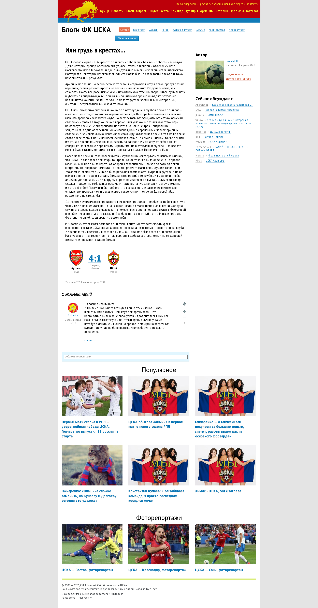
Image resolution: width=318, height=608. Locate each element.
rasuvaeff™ (85, 597)
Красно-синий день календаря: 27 (232, 104)
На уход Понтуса (213, 137)
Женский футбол (182, 29)
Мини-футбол (217, 29)
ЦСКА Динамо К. (218, 142)
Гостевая (252, 11)
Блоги (130, 11)
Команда (177, 11)
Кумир (104, 11)
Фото (165, 11)
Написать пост (127, 38)
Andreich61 (202, 104)
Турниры (192, 11)
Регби (165, 29)
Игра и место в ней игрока (223, 155)
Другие (200, 29)
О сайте (66, 594)
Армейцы (206, 11)
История (222, 11)
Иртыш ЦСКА (215, 115)
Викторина (117, 594)
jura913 (200, 115)
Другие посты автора (238, 78)
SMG (198, 110)
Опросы (141, 11)
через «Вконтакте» (247, 4)
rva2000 (200, 142)
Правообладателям (98, 594)
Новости (117, 11)
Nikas (199, 160)
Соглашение (78, 594)
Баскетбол (139, 29)
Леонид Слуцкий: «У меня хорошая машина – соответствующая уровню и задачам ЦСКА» (223, 123)
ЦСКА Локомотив (220, 132)
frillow (199, 120)
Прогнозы (237, 11)
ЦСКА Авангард (215, 160)
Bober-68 (201, 132)
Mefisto (200, 155)
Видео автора (234, 74)
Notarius (73, 315)
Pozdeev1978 (203, 147)
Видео (154, 11)
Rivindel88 (232, 61)
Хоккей (153, 29)
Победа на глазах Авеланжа (222, 110)
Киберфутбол (237, 29)
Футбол (124, 29)
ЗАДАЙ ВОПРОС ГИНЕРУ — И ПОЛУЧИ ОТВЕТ (222, 148)
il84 (198, 137)
